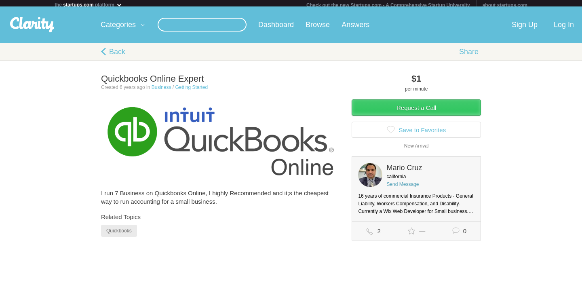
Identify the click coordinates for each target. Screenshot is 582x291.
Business (161, 90)
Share (469, 55)
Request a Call (416, 111)
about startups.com (505, 5)
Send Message (402, 187)
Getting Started (191, 90)
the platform (88, 4)
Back (117, 55)
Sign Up (525, 28)
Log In (564, 28)
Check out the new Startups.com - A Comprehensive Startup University (388, 5)
